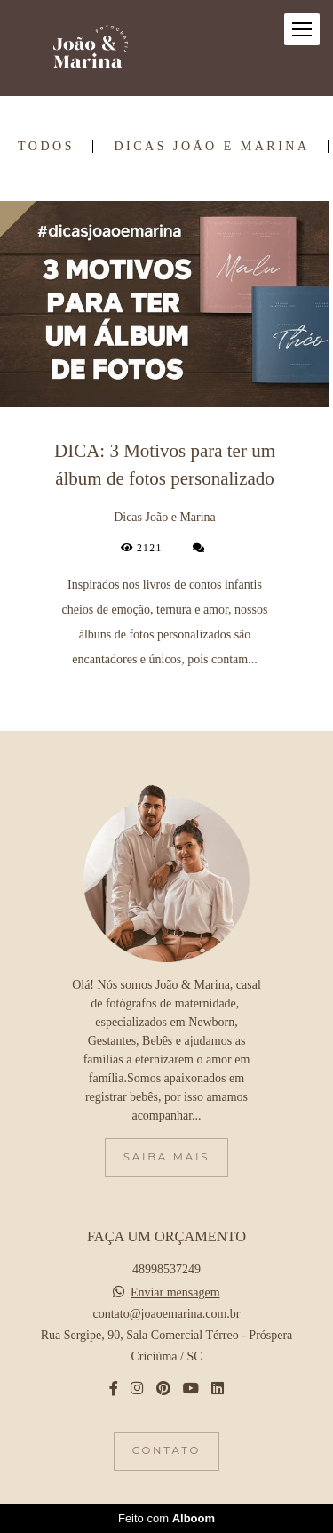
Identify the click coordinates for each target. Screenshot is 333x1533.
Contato (166, 1450)
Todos (46, 146)
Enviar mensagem (175, 1293)
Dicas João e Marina (211, 146)
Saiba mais (166, 1157)
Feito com (166, 1518)
